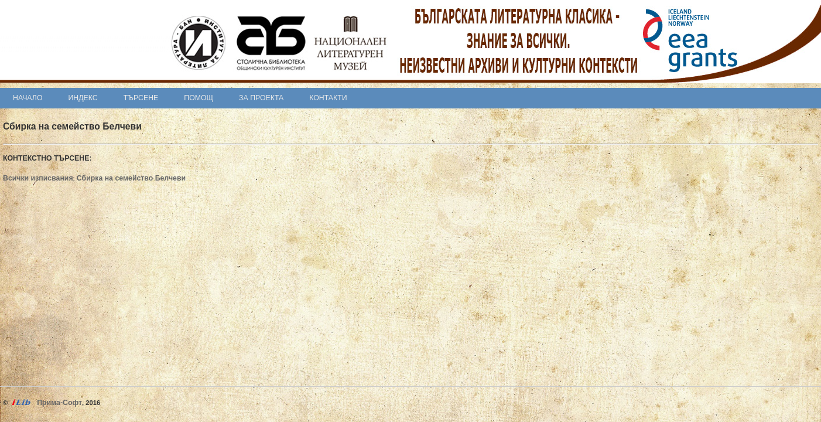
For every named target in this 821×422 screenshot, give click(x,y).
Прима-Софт (59, 403)
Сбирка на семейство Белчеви (131, 178)
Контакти (328, 98)
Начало (28, 98)
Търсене (141, 98)
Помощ (198, 98)
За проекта (261, 98)
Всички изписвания (38, 178)
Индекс (83, 98)
